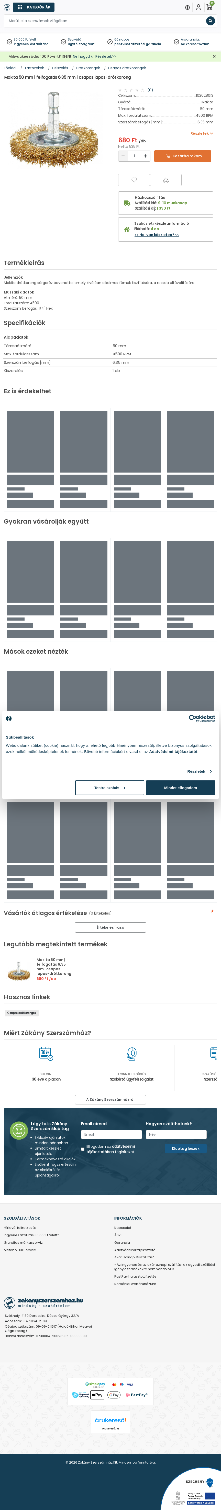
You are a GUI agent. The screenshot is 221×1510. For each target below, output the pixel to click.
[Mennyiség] (134, 156)
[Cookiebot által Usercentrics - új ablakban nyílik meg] (192, 718)
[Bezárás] (214, 57)
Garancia (122, 1243)
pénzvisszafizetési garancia (137, 44)
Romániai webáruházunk (135, 1284)
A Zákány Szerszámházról (110, 1099)
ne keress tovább (195, 44)
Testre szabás (109, 787)
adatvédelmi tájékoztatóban (110, 1149)
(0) (150, 90)
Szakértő (74, 39)
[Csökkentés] (123, 156)
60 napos (121, 39)
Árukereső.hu (110, 1428)
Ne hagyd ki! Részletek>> (94, 56)
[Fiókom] (198, 7)
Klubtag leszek (186, 1148)
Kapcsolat (122, 1228)
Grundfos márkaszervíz (23, 1243)
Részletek (196, 771)
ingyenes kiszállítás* (31, 44)
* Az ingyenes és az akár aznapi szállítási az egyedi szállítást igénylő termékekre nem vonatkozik (164, 1267)
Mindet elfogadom (180, 787)
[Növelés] (145, 156)
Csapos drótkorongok (21, 1013)
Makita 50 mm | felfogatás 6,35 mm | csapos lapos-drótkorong (54, 966)
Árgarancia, (190, 39)
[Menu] (187, 7)
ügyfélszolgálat (81, 44)
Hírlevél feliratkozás (20, 1228)
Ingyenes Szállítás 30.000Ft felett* (31, 1235)
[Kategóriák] (33, 7)
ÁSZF (118, 1235)
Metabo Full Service (20, 1250)
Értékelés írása (110, 927)
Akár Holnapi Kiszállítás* (134, 1257)
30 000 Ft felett (25, 39)
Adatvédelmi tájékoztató (135, 1250)
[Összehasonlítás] (166, 180)
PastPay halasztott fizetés (135, 1276)
